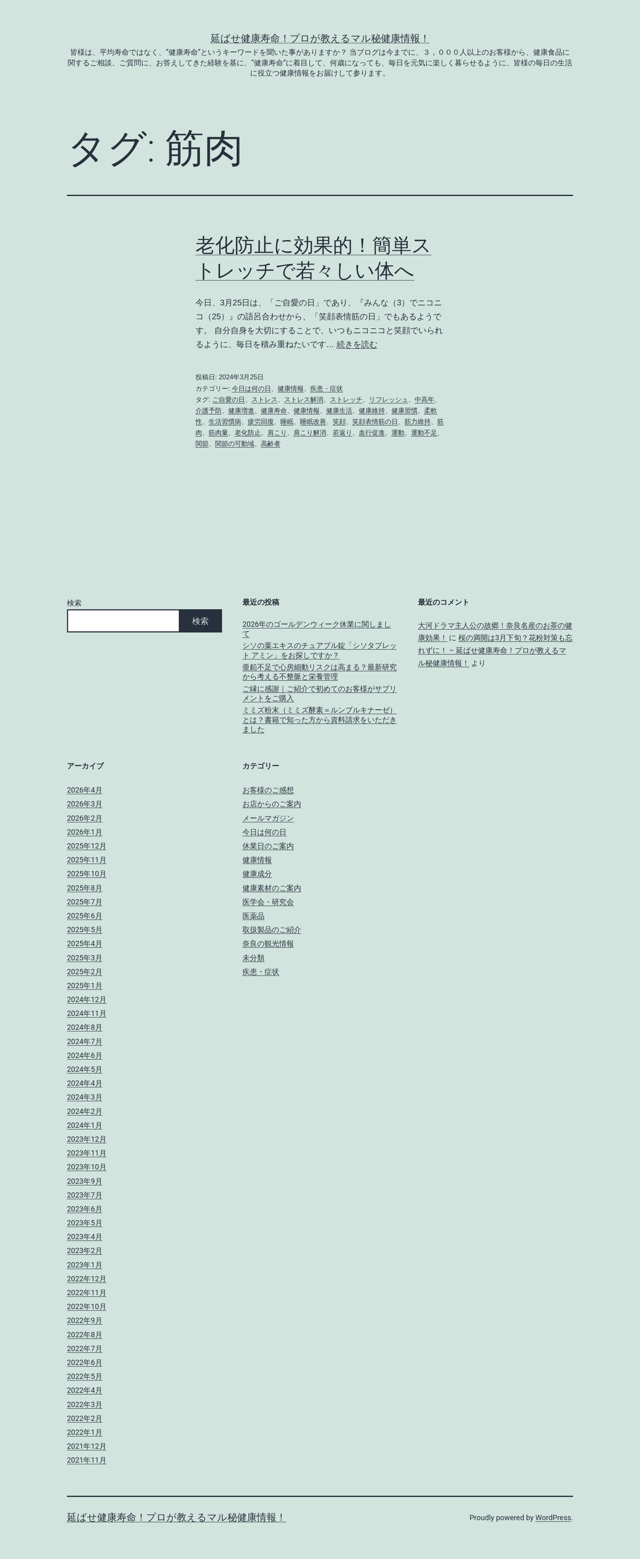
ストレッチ (346, 399)
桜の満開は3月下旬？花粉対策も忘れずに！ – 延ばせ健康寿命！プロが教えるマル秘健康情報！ (495, 650)
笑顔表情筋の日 (375, 421)
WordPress (553, 1517)
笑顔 (339, 421)
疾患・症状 (326, 388)
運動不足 (424, 432)
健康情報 (291, 388)
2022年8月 (84, 1334)
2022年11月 (87, 1292)
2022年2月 (84, 1418)
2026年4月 (84, 790)
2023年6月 (84, 1209)
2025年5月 (84, 929)
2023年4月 (84, 1236)
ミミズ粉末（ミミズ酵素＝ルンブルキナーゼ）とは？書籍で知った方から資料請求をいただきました (319, 719)
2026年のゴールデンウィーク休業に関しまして (316, 629)
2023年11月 (87, 1153)
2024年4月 (84, 1083)
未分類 (253, 957)
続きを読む (357, 344)
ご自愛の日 (228, 399)
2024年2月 (84, 1111)
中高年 (424, 399)
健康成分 (257, 873)
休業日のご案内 (268, 846)
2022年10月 (87, 1306)
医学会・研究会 (268, 902)
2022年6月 (84, 1362)
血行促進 (372, 432)
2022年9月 (84, 1320)
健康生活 (339, 410)
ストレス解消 (303, 399)
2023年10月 (87, 1167)
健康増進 (241, 410)
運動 (397, 432)
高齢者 (270, 443)
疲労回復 (261, 421)
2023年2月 (84, 1250)
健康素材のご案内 (271, 888)
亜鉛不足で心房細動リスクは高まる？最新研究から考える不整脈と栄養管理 (319, 672)
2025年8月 (84, 888)
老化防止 (248, 432)
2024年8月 (84, 1027)
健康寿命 (274, 410)
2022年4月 (84, 1390)
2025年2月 (84, 971)
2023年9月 (84, 1181)
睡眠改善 (313, 421)
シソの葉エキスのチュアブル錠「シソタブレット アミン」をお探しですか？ (319, 650)
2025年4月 (84, 943)
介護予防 (209, 410)
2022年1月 (84, 1432)
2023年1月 (84, 1265)
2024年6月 (84, 1055)
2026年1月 (84, 832)
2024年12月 (87, 999)
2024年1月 (84, 1125)
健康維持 (372, 410)
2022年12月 (87, 1278)
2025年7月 (84, 902)
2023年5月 (84, 1222)
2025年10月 (87, 873)
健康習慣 (404, 410)
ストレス (264, 399)
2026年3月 (84, 804)
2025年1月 (84, 985)
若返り (342, 432)
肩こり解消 (309, 432)
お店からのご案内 (271, 804)
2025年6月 (84, 915)
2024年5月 (84, 1069)
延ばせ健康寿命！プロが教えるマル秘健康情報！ (320, 38)
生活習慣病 (225, 421)
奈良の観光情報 (268, 943)
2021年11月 (87, 1460)
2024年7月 (84, 1041)
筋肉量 (218, 432)
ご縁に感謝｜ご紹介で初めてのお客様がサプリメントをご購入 (319, 693)
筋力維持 (417, 421)
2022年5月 (84, 1376)
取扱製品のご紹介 (271, 929)
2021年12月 (87, 1446)
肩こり (277, 432)
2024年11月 (87, 1013)
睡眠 (286, 421)
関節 (202, 443)
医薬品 (253, 915)
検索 (74, 603)
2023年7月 (84, 1195)
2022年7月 (84, 1348)
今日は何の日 (251, 388)
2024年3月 (84, 1097)
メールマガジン (268, 818)
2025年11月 (87, 859)
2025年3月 (84, 957)
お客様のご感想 (268, 790)
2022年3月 (84, 1404)
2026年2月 (84, 818)
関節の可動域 (234, 443)
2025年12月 (87, 846)
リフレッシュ (388, 399)
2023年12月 (87, 1139)
